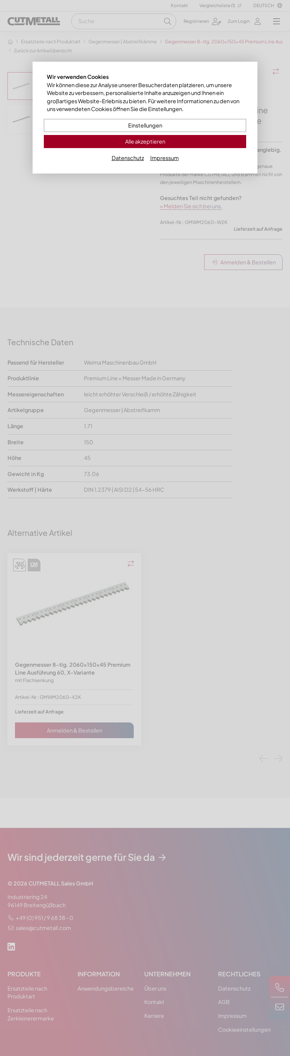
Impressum (164, 157)
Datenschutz (128, 157)
